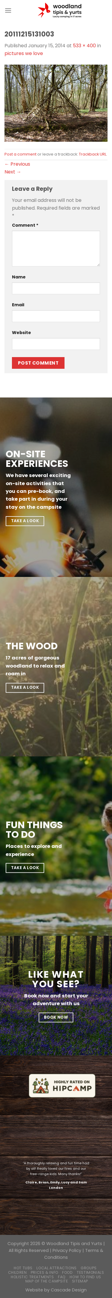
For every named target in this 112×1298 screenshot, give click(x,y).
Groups (89, 1267)
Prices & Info (44, 1272)
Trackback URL (92, 154)
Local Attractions (56, 1267)
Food (67, 1272)
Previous (17, 164)
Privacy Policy (67, 1250)
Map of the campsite (46, 1281)
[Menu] (8, 10)
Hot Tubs (23, 1267)
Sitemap (80, 1281)
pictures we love (23, 53)
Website (21, 333)
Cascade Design (69, 1290)
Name (19, 277)
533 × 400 (84, 45)
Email (18, 305)
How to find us (85, 1276)
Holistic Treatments (32, 1276)
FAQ (62, 1276)
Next (12, 171)
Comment (25, 225)
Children (17, 1272)
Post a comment (20, 154)
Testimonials (90, 1272)
